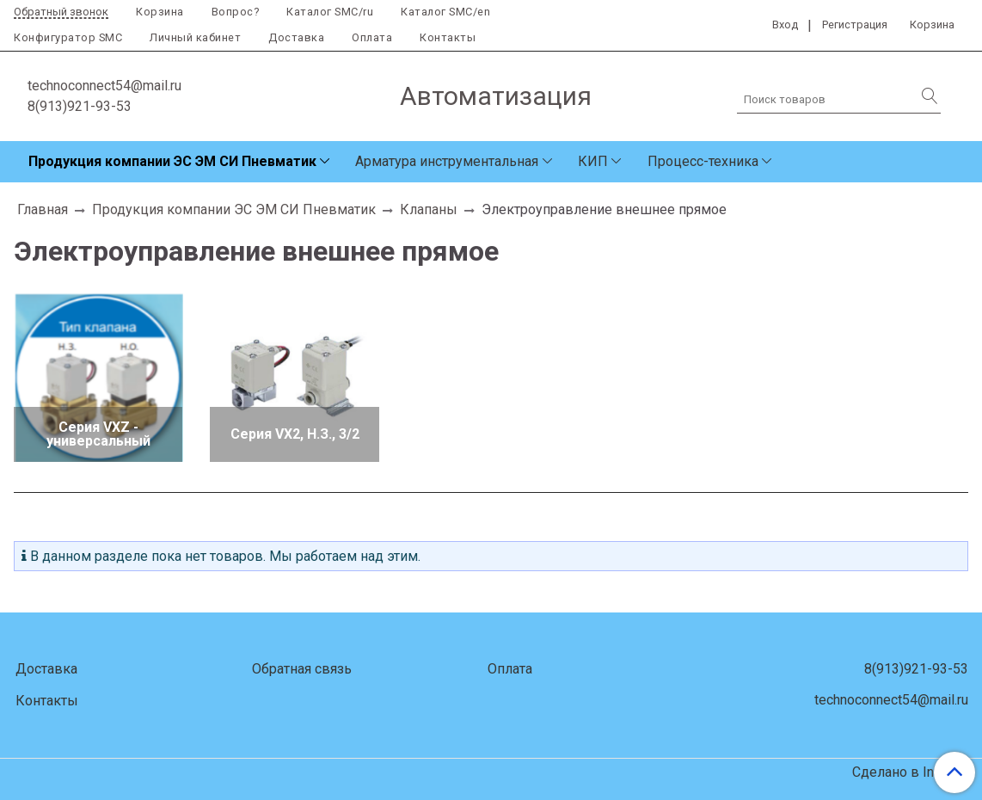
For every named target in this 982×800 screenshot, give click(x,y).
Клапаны (428, 209)
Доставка (296, 37)
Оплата (372, 37)
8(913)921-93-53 (80, 106)
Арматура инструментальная (446, 161)
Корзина (160, 11)
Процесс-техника (703, 161)
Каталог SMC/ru (329, 11)
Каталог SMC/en (445, 11)
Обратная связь (302, 669)
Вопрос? (236, 11)
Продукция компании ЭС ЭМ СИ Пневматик (172, 161)
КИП (593, 161)
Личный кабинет (195, 37)
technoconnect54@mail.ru (104, 85)
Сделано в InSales (910, 772)
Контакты (448, 37)
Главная (42, 209)
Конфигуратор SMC (68, 37)
